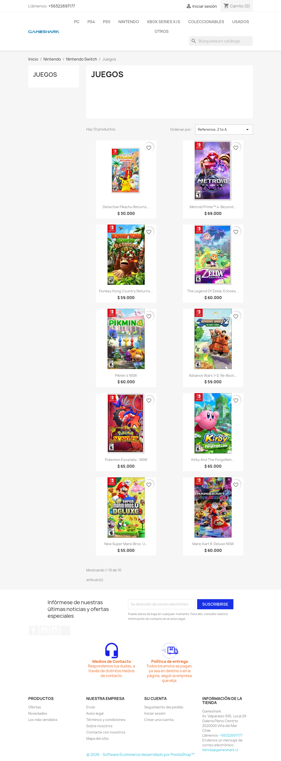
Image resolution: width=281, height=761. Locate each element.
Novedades (37, 713)
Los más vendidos (43, 719)
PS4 (91, 21)
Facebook (33, 630)
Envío (90, 707)
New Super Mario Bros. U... (126, 544)
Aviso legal (94, 713)
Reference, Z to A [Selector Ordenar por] (224, 129)
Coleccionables (206, 21)
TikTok (65, 630)
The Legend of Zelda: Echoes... (213, 291)
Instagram (55, 630)
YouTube (44, 630)
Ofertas (34, 707)
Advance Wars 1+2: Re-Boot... (213, 375)
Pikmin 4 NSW (126, 375)
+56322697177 (61, 6)
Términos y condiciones (105, 719)
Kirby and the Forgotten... (213, 459)
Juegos (45, 74)
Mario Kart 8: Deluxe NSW (213, 544)
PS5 (106, 21)
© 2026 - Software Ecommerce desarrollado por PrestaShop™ (140, 754)
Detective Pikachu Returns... (126, 207)
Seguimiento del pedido (163, 707)
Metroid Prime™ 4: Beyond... (213, 207)
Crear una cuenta (158, 719)
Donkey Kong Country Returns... (126, 291)
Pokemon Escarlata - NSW (126, 459)
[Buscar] (221, 41)
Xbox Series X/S (163, 21)
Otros (162, 31)
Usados (240, 21)
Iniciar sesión (155, 713)
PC (76, 21)
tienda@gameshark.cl (220, 749)
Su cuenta (155, 698)
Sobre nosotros (99, 726)
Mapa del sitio (97, 738)
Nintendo (128, 21)
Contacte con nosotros (105, 732)
